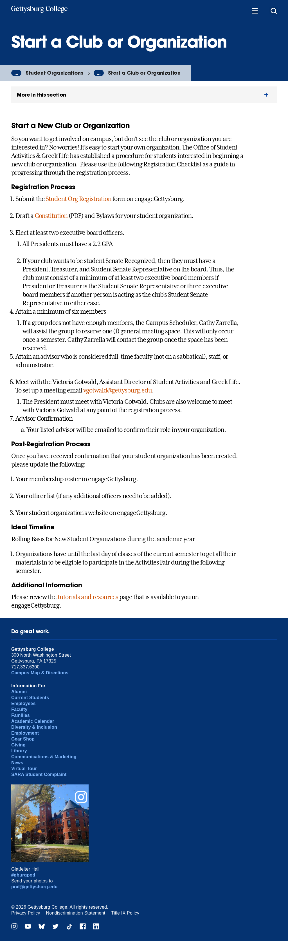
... (16, 73)
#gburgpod (23, 875)
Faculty (19, 709)
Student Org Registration (78, 198)
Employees (23, 703)
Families (20, 715)
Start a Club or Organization (144, 73)
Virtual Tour (24, 768)
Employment (25, 733)
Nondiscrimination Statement (75, 913)
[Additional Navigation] (255, 10)
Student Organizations (54, 73)
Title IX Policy (125, 913)
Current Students (30, 697)
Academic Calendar (32, 721)
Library (19, 750)
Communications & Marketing (43, 756)
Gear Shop (23, 739)
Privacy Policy (25, 913)
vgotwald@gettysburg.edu (117, 390)
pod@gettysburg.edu (34, 886)
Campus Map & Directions (40, 672)
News (17, 762)
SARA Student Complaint (39, 774)
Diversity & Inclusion (34, 727)
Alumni (19, 691)
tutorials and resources (88, 597)
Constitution (51, 215)
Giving (18, 744)
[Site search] (274, 10)
